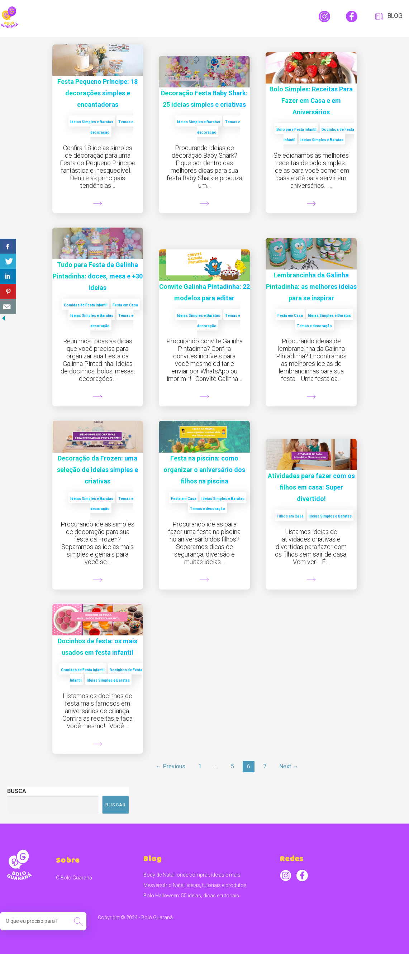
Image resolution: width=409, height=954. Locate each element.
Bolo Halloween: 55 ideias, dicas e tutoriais (191, 895)
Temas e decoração (314, 326)
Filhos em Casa (290, 516)
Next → (288, 766)
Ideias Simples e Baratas (91, 122)
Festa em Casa (125, 305)
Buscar (115, 804)
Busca (16, 791)
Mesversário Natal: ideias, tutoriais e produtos (195, 885)
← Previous (170, 766)
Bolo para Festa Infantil (296, 130)
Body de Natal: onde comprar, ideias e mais (192, 875)
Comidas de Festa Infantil (86, 305)
